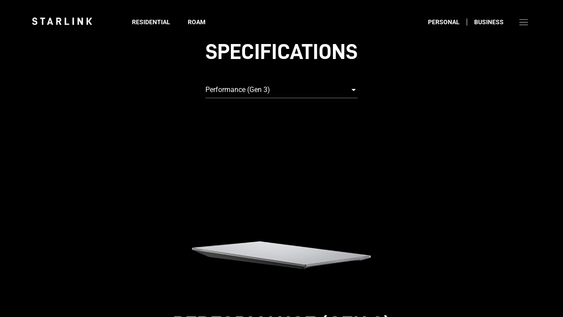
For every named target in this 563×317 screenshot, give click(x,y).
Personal (444, 22)
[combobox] (281, 90)
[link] (62, 21)
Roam (196, 22)
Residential (151, 22)
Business (489, 22)
